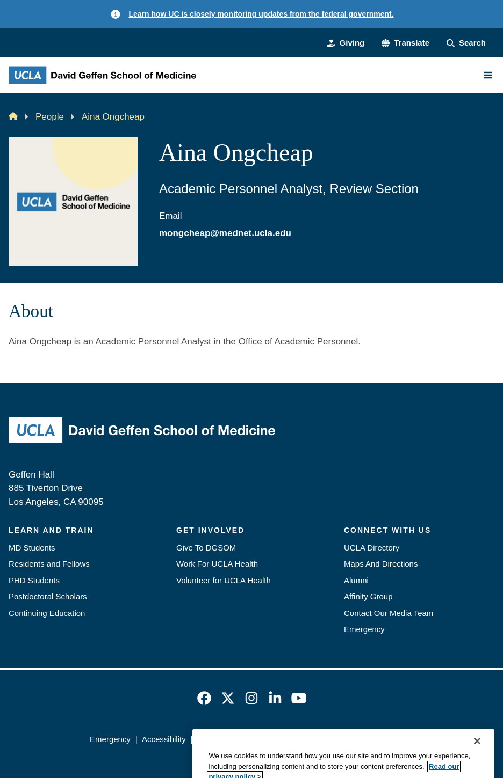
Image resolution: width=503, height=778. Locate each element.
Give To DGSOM (206, 547)
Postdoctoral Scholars (48, 596)
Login (403, 739)
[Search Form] (466, 43)
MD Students (32, 547)
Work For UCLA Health (217, 563)
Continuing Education (47, 613)
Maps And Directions (381, 563)
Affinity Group (368, 596)
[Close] (477, 764)
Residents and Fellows (49, 563)
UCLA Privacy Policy (234, 739)
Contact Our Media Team (388, 613)
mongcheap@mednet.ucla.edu (225, 233)
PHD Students (34, 580)
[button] (405, 43)
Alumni (356, 580)
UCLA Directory (371, 547)
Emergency (364, 629)
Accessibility (164, 739)
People (49, 117)
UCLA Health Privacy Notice (332, 739)
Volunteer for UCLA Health (223, 580)
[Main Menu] (488, 75)
